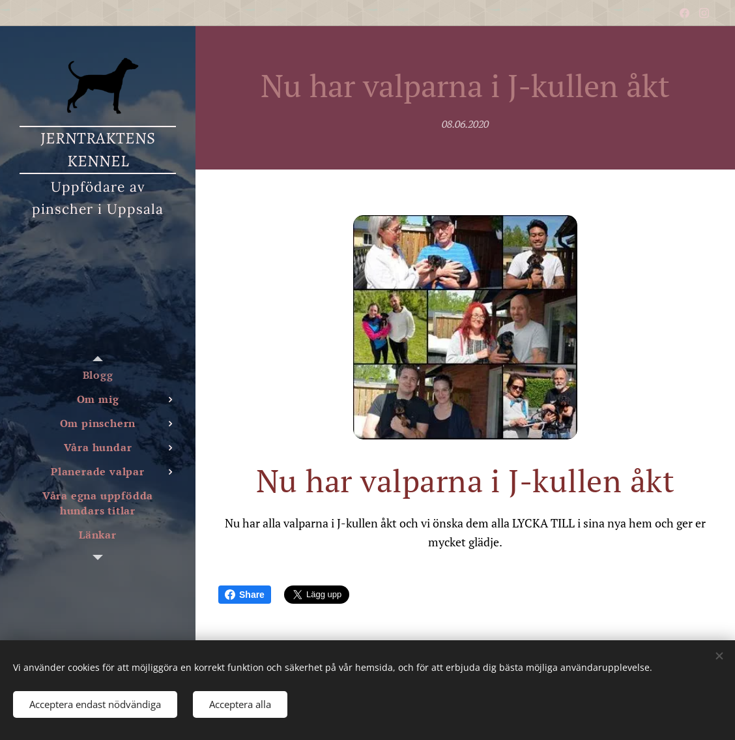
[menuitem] (98, 375)
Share (245, 594)
